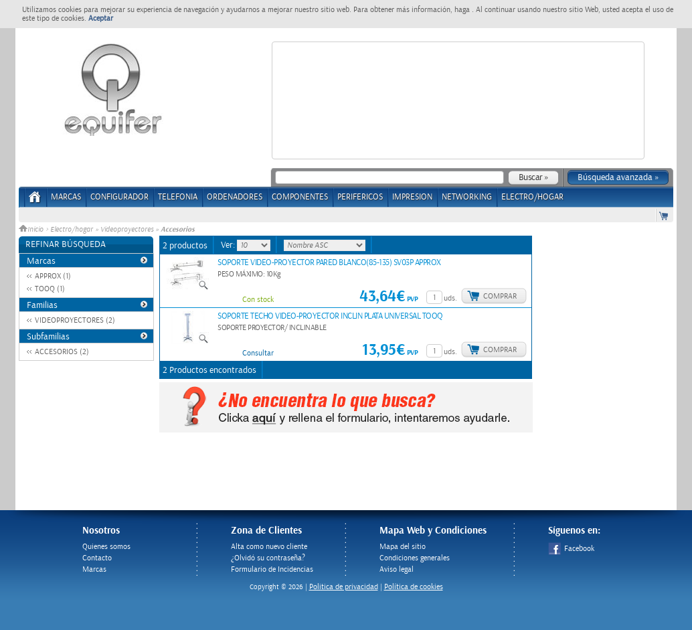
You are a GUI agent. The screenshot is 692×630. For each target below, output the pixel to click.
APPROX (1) (53, 276)
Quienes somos (106, 546)
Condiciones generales (414, 558)
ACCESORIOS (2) (62, 351)
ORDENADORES (234, 197)
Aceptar (100, 18)
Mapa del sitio (402, 546)
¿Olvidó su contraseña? (268, 558)
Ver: (229, 245)
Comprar (500, 296)
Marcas (66, 197)
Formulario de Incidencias (272, 569)
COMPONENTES (300, 197)
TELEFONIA (177, 197)
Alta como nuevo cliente (269, 546)
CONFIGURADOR (119, 197)
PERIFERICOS (360, 197)
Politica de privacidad (343, 586)
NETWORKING (467, 197)
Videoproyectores (126, 230)
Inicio (32, 230)
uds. (450, 298)
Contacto (97, 558)
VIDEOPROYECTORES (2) (75, 320)
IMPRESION (412, 197)
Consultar (258, 353)
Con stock (258, 299)
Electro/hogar (71, 230)
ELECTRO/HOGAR (532, 197)
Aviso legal (396, 569)
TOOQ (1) (50, 289)
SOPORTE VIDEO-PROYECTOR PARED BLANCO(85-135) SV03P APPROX (329, 263)
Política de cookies (413, 586)
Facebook (571, 548)
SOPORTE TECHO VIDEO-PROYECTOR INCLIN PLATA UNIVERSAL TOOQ (330, 316)
